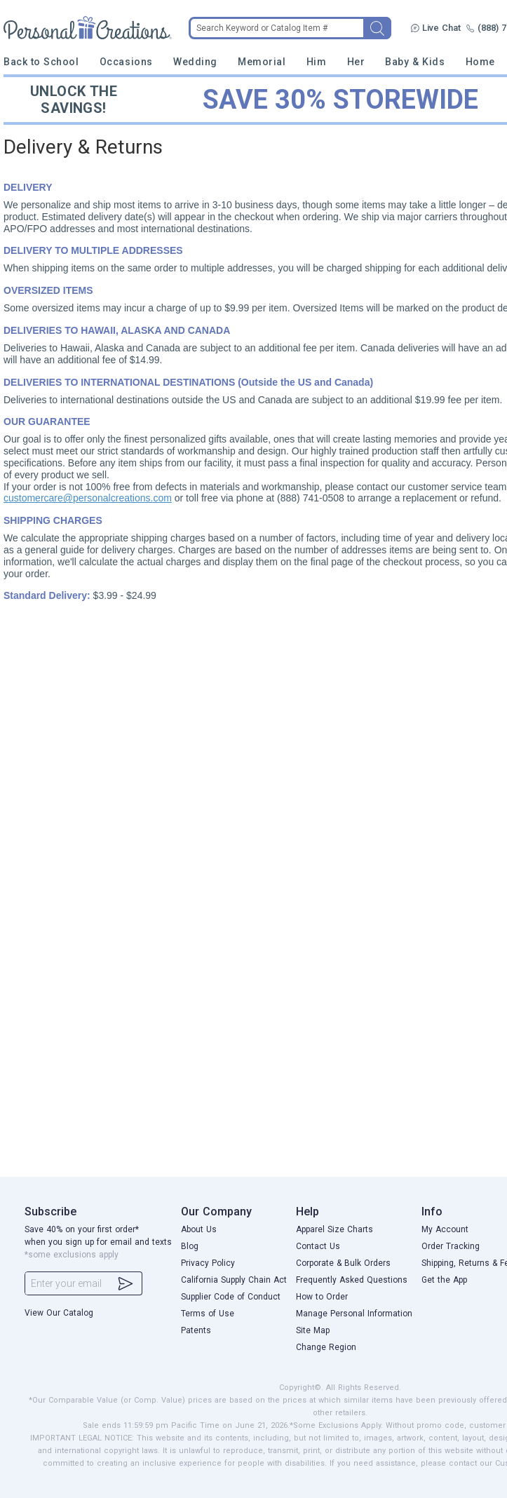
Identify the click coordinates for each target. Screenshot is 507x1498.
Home (480, 61)
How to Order (322, 1297)
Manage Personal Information (354, 1313)
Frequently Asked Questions (351, 1280)
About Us (199, 1229)
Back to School (41, 61)
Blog (189, 1246)
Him (316, 61)
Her (356, 61)
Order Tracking (450, 1246)
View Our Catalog (59, 1313)
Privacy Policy (208, 1263)
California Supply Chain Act (234, 1280)
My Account (444, 1229)
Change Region (326, 1347)
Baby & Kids (415, 61)
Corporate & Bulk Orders (343, 1263)
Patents (196, 1330)
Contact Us (318, 1246)
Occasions (126, 61)
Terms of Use (207, 1313)
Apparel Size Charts (334, 1229)
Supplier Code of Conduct (230, 1297)
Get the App (444, 1280)
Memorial (261, 61)
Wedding (195, 61)
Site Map (313, 1330)
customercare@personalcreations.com (88, 498)
